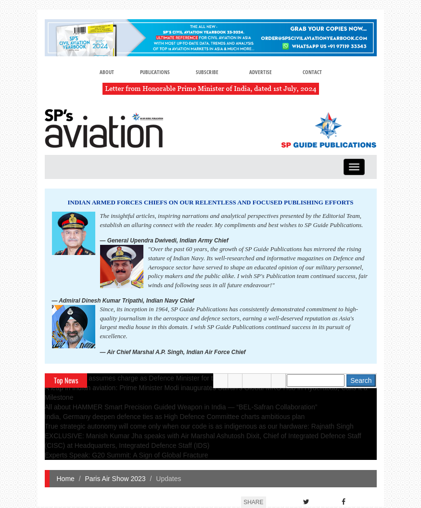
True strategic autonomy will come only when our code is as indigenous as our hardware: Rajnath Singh (199, 426)
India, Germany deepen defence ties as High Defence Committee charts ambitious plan (175, 416)
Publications (155, 72)
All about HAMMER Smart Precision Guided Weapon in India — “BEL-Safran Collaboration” (181, 407)
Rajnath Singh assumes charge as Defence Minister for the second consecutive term (171, 378)
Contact (312, 72)
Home (66, 479)
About (107, 72)
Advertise (260, 72)
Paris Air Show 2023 (115, 479)
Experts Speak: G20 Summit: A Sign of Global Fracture (126, 455)
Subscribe (207, 72)
